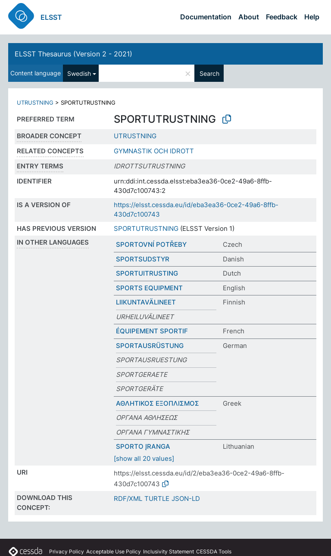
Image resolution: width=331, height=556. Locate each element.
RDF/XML (128, 498)
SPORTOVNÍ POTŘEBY (151, 244)
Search (209, 73)
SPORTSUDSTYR (142, 259)
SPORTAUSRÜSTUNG (150, 346)
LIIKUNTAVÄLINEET (146, 302)
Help (311, 16)
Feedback (281, 16)
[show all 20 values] (144, 458)
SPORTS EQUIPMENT (149, 288)
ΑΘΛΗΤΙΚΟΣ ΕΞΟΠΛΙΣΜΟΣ (157, 403)
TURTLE (156, 498)
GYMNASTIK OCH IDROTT (154, 151)
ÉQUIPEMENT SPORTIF (152, 331)
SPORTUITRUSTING (147, 273)
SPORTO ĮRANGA (143, 446)
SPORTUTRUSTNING (146, 228)
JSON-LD (186, 498)
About (248, 16)
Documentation (205, 16)
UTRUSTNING (35, 102)
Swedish (79, 73)
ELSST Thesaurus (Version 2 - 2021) (73, 54)
